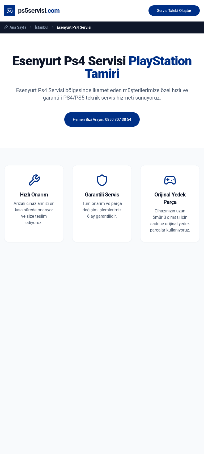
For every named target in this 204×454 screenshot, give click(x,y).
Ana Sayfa (15, 27)
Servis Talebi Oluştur (174, 10)
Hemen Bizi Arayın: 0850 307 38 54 (102, 119)
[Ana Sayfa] (32, 10)
